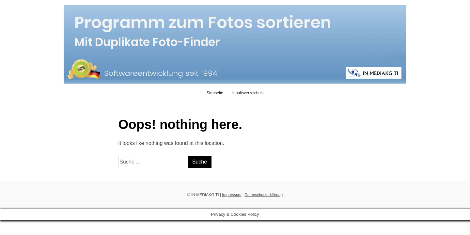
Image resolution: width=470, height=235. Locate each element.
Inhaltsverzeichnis (247, 93)
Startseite (215, 93)
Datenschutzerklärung (263, 195)
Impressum (231, 195)
